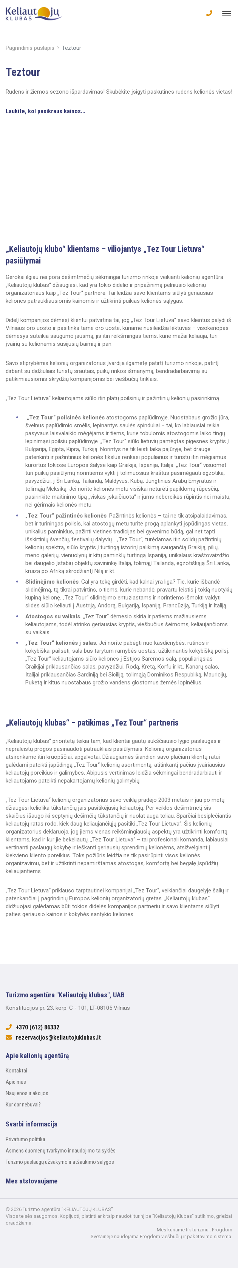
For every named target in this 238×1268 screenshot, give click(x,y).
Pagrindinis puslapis (30, 48)
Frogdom (222, 1230)
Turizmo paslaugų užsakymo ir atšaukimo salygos (60, 1162)
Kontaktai (16, 1070)
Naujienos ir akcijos (27, 1093)
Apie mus (16, 1081)
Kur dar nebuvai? (23, 1104)
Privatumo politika (25, 1139)
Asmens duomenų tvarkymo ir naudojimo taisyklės (61, 1150)
